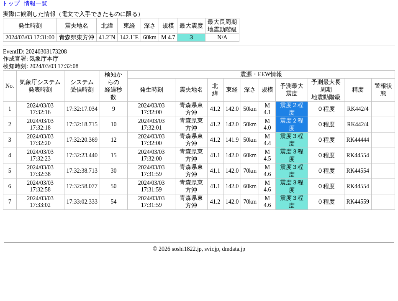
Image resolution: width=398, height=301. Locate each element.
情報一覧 (35, 3)
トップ (11, 3)
